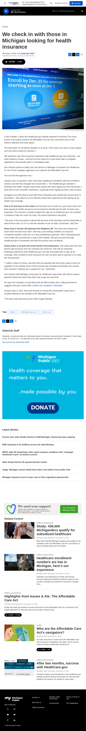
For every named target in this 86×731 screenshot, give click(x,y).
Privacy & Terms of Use (72, 698)
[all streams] (82, 11)
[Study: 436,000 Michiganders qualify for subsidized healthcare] (19, 530)
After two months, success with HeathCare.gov (58, 665)
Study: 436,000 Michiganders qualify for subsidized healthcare (56, 530)
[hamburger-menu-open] (5, 3)
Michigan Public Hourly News (54, 698)
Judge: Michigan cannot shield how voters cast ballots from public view (36, 470)
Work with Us (36, 702)
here (30, 175)
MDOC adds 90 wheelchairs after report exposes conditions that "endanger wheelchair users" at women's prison (37, 453)
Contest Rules (54, 703)
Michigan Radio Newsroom (46, 538)
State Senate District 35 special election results (24, 462)
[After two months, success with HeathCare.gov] (19, 667)
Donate (77, 3)
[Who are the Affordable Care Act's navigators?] (19, 633)
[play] (6, 11)
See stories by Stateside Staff (15, 342)
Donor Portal (61, 3)
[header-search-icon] (51, 3)
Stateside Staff (27, 53)
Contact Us (36, 697)
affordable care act (29, 312)
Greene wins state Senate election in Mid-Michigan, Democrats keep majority (38, 437)
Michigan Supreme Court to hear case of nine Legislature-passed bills (35, 477)
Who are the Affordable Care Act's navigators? (59, 630)
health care (46, 312)
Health (5, 27)
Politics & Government (45, 523)
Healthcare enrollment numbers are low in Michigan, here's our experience (54, 563)
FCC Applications (72, 703)
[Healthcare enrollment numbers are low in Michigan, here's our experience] (19, 562)
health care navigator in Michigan (47, 285)
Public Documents (38, 707)
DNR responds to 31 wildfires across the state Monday (28, 445)
